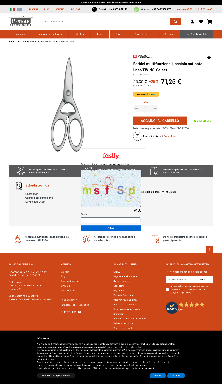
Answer (84, 214)
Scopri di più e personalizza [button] (56, 375)
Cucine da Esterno (143, 34)
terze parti (85, 350)
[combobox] (110, 21)
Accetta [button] (176, 375)
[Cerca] (175, 21)
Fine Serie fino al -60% (196, 34)
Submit (111, 228)
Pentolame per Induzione (50, 34)
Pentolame (20, 34)
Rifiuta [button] (157, 375)
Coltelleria (79, 34)
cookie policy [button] (135, 347)
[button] (136, 210)
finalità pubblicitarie (55, 356)
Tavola (100, 34)
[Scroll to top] (209, 249)
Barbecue (169, 34)
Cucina (119, 34)
